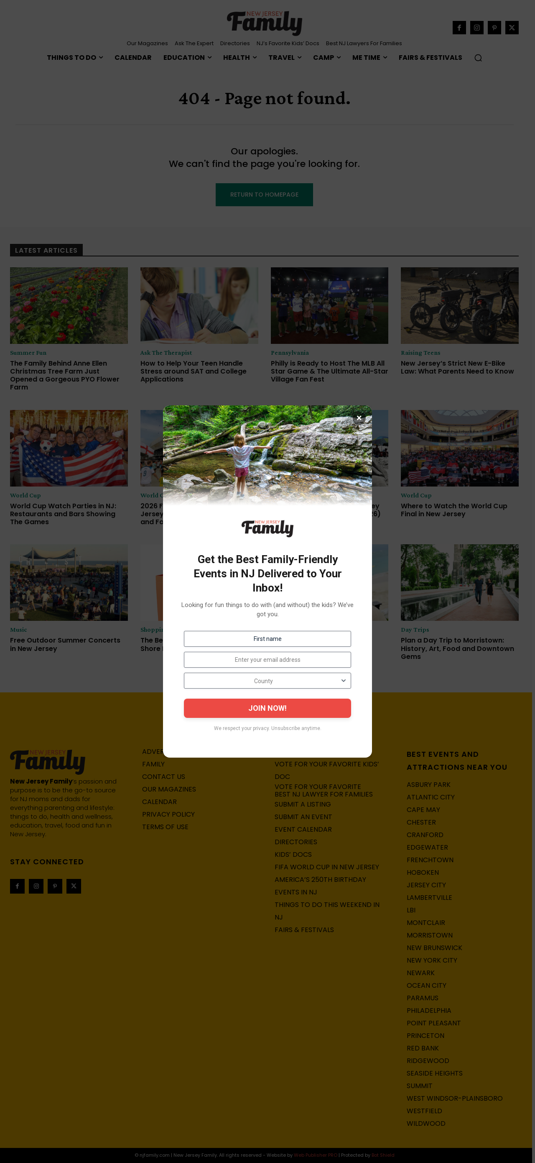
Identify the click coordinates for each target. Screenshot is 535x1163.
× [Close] (359, 418)
